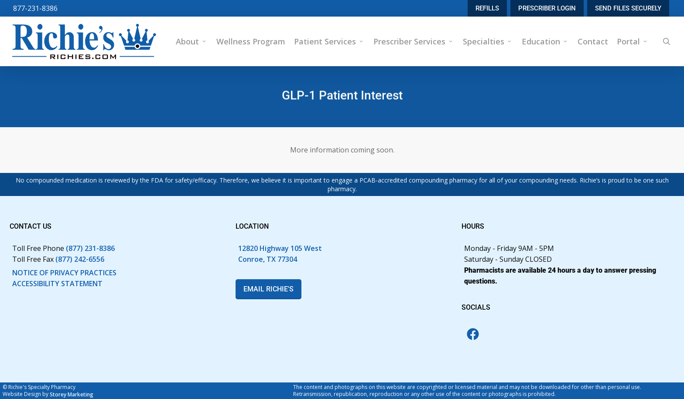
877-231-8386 (35, 8)
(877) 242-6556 (79, 259)
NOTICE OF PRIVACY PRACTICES (64, 272)
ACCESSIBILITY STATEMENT (57, 283)
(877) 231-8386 (90, 248)
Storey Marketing (71, 394)
